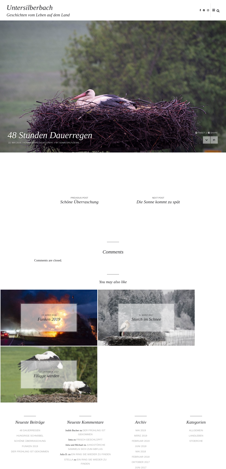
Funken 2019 (30, 389)
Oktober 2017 (141, 404)
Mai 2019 (140, 373)
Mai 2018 (140, 394)
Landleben (196, 378)
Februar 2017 (141, 430)
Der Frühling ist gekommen (30, 394)
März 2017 (140, 425)
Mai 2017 (140, 415)
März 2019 (140, 378)
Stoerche (196, 384)
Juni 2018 (141, 389)
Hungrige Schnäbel (30, 378)
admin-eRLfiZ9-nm (69, 142)
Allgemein (196, 373)
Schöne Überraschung (30, 384)
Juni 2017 (141, 410)
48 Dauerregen (29, 373)
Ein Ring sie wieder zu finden (91, 397)
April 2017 (140, 420)
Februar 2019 (141, 384)
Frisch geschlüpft (89, 382)
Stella (68, 402)
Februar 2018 (141, 399)
